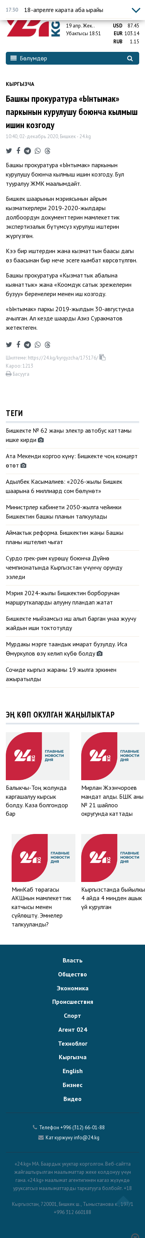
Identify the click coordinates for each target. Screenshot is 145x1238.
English (73, 1071)
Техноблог (72, 1043)
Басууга (17, 374)
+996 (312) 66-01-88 (82, 1127)
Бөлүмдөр (28, 58)
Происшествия (72, 1001)
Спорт (72, 1015)
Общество (72, 974)
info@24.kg (86, 1137)
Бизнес (72, 1085)
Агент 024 (72, 1029)
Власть (73, 960)
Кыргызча (20, 83)
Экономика (73, 988)
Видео (72, 1099)
